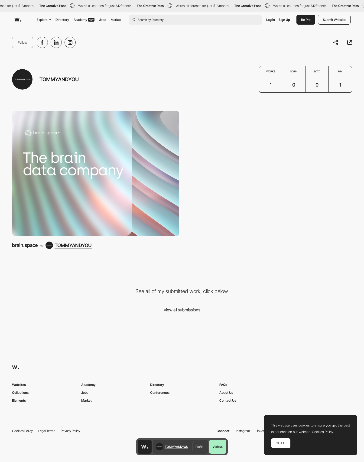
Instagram (243, 431)
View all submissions (182, 309)
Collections (20, 392)
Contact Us (227, 400)
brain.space (25, 245)
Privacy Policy (70, 431)
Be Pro (306, 20)
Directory (62, 20)
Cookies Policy (22, 431)
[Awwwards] (17, 20)
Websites (19, 385)
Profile (199, 447)
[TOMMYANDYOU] (69, 245)
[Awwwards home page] (145, 447)
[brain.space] (95, 173)
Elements (19, 400)
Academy (84, 20)
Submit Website (334, 20)
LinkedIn (261, 431)
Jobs (102, 20)
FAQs (223, 385)
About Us (226, 392)
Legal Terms (46, 431)
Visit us (218, 447)
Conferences (159, 392)
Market (116, 20)
